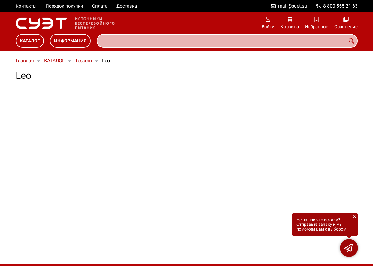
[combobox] (227, 41)
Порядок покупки (64, 6)
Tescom (83, 60)
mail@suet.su (292, 6)
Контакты (26, 6)
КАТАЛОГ (30, 41)
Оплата (99, 6)
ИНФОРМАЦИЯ (70, 41)
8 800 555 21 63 (340, 6)
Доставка (126, 6)
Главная (25, 60)
